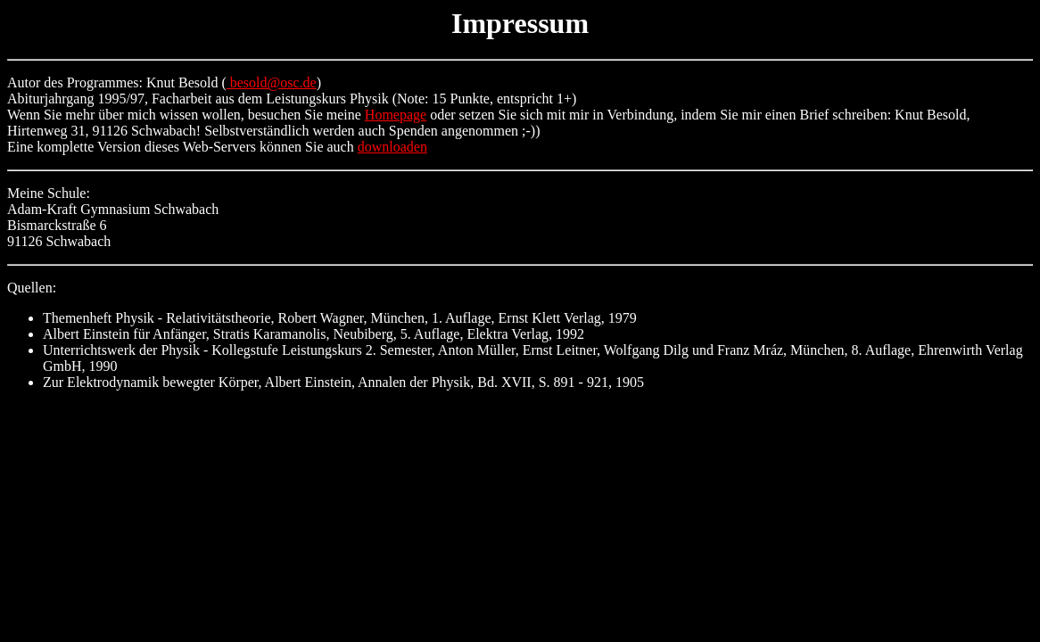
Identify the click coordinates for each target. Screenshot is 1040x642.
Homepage (395, 114)
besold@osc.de (272, 82)
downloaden (392, 146)
